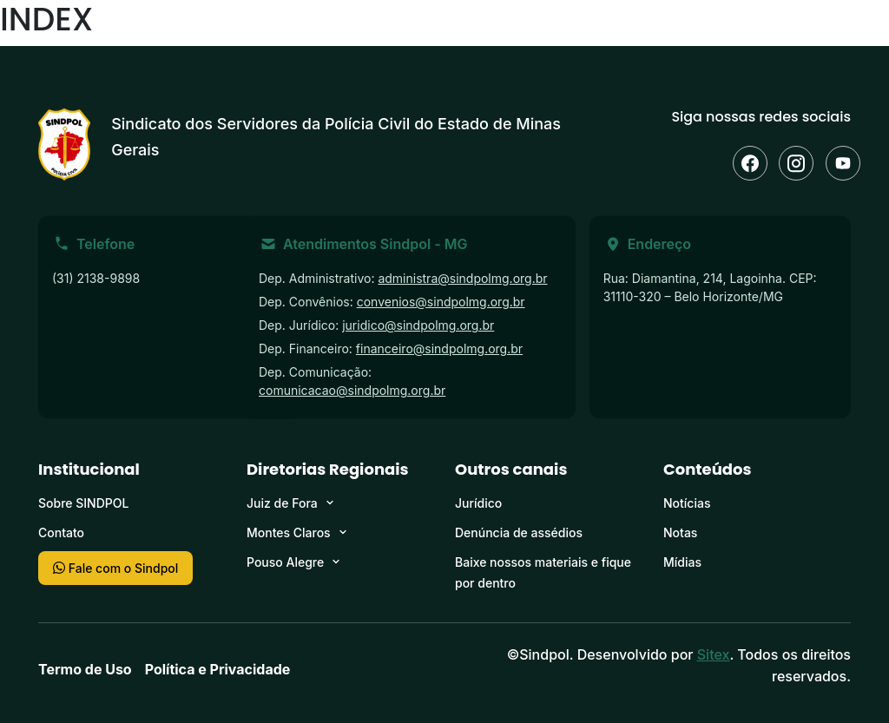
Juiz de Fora (282, 503)
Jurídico (478, 503)
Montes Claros (289, 532)
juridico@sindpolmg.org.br (418, 325)
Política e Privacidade (218, 669)
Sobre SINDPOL (83, 503)
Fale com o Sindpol (115, 568)
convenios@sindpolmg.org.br (441, 301)
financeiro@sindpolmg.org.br (439, 348)
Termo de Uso (85, 669)
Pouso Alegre (285, 562)
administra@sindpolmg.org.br (462, 278)
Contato (61, 532)
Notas (680, 532)
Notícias (686, 503)
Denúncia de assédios (519, 532)
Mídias (682, 562)
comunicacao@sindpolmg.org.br (352, 390)
